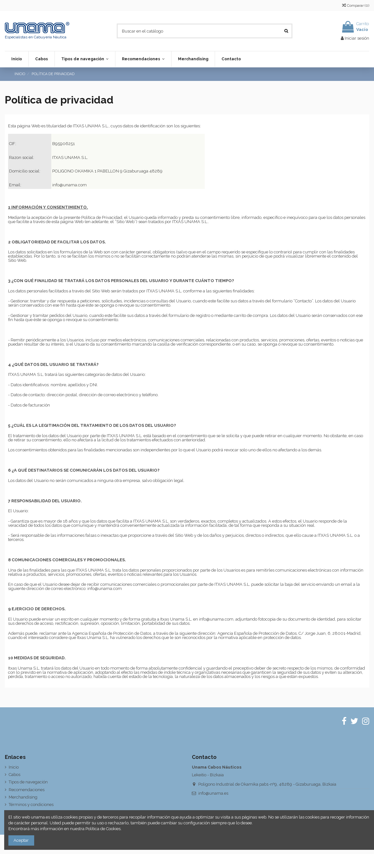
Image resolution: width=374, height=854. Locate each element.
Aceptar (21, 840)
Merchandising (23, 797)
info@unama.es (213, 793)
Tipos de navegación (28, 782)
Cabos (14, 774)
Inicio (14, 767)
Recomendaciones (26, 789)
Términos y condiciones (31, 804)
